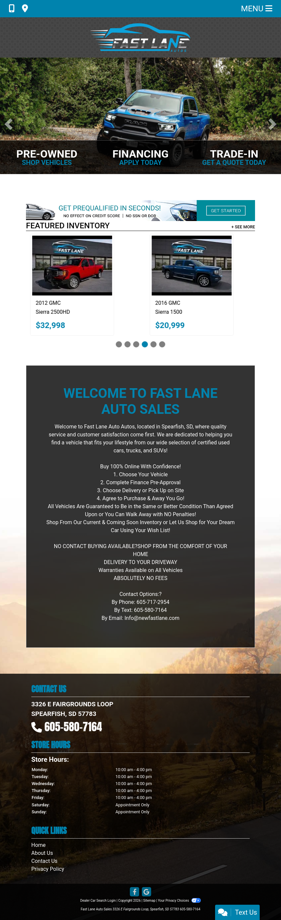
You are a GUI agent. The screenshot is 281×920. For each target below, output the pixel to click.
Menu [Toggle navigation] (256, 8)
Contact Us (44, 861)
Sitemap (149, 900)
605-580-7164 (73, 727)
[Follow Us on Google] (146, 892)
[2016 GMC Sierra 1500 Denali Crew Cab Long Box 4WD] (200, 265)
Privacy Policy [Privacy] (47, 869)
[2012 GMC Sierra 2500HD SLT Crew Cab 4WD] (81, 265)
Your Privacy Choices (179, 900)
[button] (8, 124)
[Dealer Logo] (140, 37)
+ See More (243, 226)
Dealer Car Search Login (98, 900)
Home (38, 845)
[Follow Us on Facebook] (134, 892)
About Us (42, 853)
